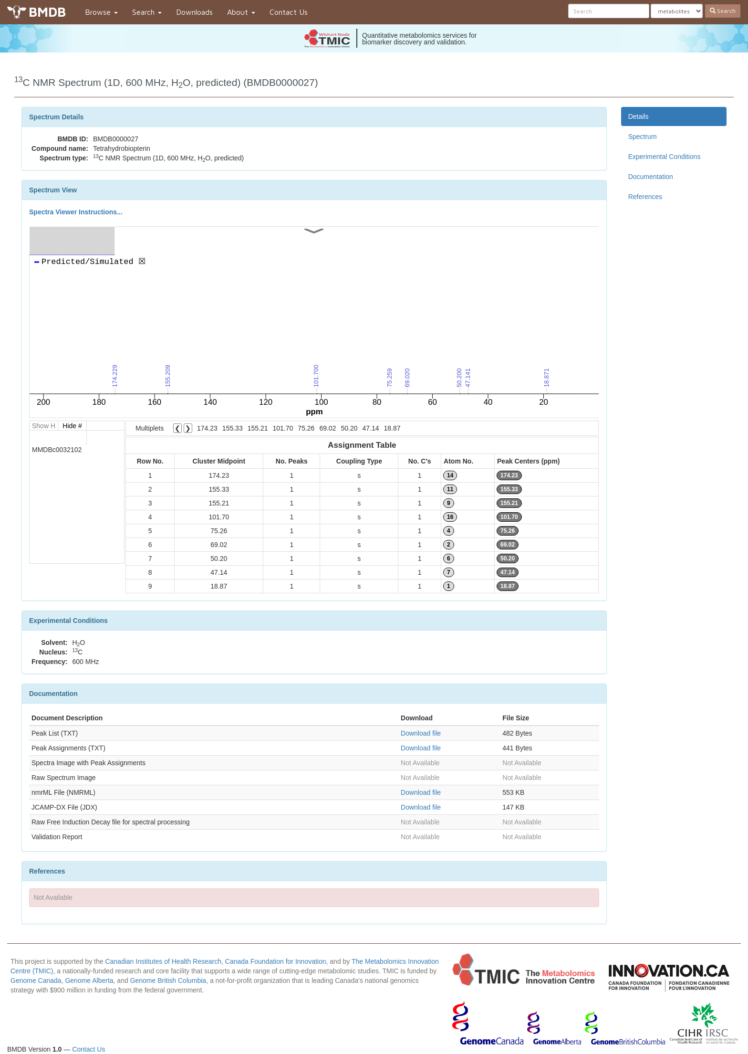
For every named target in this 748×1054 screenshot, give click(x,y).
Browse (101, 12)
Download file (421, 733)
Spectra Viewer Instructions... (76, 212)
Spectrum (642, 136)
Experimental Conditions (664, 156)
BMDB (47, 12)
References (645, 196)
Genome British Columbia (168, 980)
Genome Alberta (89, 980)
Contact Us (289, 12)
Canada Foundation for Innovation (275, 961)
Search (147, 12)
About (241, 12)
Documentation (650, 176)
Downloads (194, 12)
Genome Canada (36, 980)
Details (638, 116)
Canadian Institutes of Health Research (163, 961)
